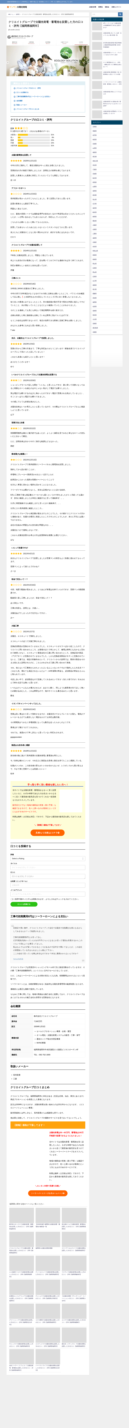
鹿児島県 (95, 327)
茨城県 (95, 173)
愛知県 (95, 220)
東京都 (95, 156)
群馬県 (95, 182)
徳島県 (95, 285)
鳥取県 (95, 255)
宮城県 (95, 143)
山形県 (95, 148)
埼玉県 (95, 165)
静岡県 (95, 216)
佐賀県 (95, 306)
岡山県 (95, 263)
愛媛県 (95, 293)
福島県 (95, 152)
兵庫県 (95, 229)
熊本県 (95, 315)
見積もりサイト (116, 7)
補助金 (107, 7)
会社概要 (19, 101)
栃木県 (95, 178)
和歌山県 (95, 250)
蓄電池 (100, 7)
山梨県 (95, 186)
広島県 (95, 268)
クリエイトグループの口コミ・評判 (30, 88)
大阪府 (95, 225)
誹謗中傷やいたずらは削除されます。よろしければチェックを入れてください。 (47, 899)
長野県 (95, 190)
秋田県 (95, 139)
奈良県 (95, 246)
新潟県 (95, 195)
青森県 (95, 131)
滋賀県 (95, 238)
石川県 (95, 203)
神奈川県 (95, 161)
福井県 (95, 208)
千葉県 (95, 169)
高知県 (95, 297)
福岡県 (95, 302)
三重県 (95, 233)
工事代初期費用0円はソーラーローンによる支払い (36, 96)
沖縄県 (95, 332)
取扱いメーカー (22, 105)
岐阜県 (95, 212)
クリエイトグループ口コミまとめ (29, 109)
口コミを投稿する (22, 92)
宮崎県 (95, 323)
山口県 (95, 280)
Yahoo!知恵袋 (18, 959)
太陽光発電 (92, 7)
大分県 (95, 319)
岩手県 (95, 135)
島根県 (95, 259)
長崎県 (95, 310)
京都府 (95, 242)
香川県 (95, 289)
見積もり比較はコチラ (48, 833)
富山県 (95, 199)
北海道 (95, 126)
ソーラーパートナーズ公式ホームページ (48, 1193)
